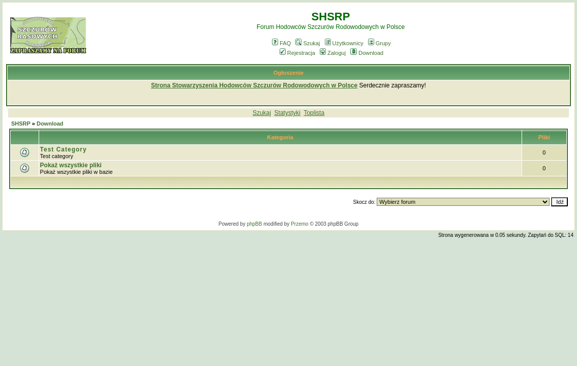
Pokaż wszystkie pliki (71, 165)
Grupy (379, 43)
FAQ (281, 43)
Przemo (299, 224)
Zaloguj (333, 53)
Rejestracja (297, 53)
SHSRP (21, 123)
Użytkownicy (344, 43)
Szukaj (307, 43)
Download (366, 53)
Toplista (313, 112)
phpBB (254, 224)
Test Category (63, 149)
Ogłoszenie (289, 73)
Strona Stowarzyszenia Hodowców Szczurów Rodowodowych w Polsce (254, 85)
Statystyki (287, 112)
